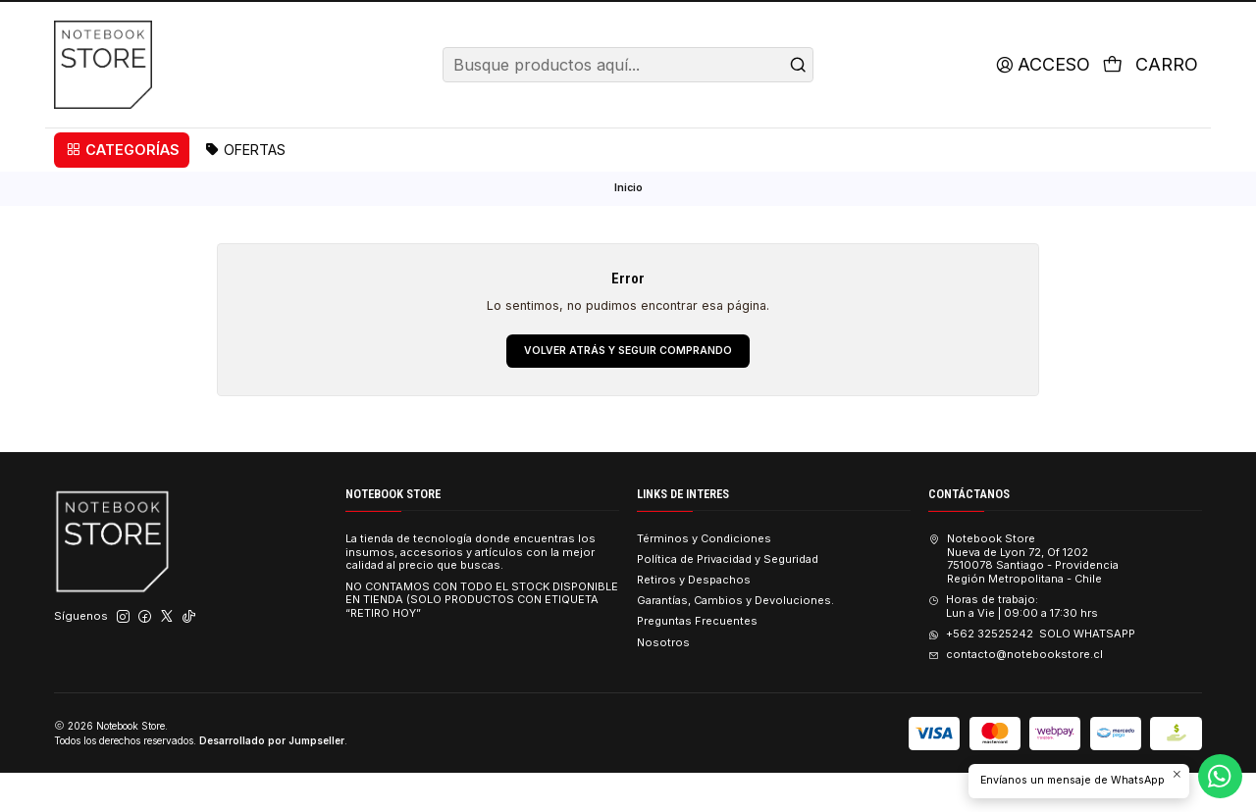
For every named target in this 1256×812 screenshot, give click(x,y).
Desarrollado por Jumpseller (271, 779)
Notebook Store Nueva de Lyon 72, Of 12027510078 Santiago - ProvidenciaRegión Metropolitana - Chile (1023, 597)
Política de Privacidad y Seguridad (727, 598)
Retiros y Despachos (694, 619)
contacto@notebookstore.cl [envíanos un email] (1015, 693)
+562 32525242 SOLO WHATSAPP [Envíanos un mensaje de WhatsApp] (1031, 673)
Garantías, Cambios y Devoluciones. (735, 639)
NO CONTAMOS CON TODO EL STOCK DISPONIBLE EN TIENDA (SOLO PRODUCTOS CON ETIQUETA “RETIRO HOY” (481, 638)
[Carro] (1149, 102)
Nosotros (663, 680)
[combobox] (627, 102)
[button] (121, 187)
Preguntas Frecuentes (697, 660)
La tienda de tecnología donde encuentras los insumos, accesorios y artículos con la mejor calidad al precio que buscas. (470, 590)
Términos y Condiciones (704, 577)
